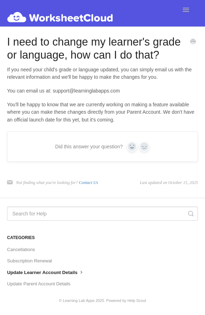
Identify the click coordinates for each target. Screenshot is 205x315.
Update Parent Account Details (39, 283)
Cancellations (21, 249)
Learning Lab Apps (79, 300)
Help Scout (136, 300)
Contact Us (88, 182)
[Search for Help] (102, 214)
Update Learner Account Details (45, 272)
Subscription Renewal (29, 260)
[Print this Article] (193, 42)
